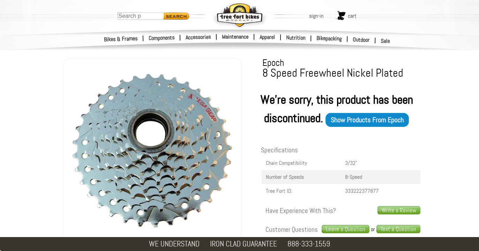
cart (352, 16)
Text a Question (398, 229)
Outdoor (361, 40)
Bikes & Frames (121, 39)
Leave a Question (345, 229)
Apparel (267, 37)
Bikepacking (329, 39)
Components (162, 38)
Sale (385, 41)
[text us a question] (398, 229)
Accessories (198, 37)
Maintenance (235, 36)
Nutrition (295, 37)
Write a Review (399, 210)
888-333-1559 (308, 244)
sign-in (316, 16)
